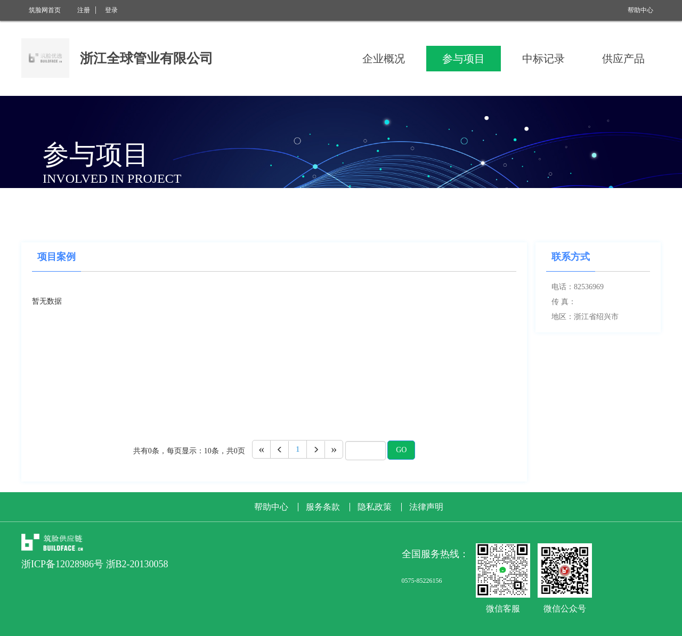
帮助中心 (640, 10)
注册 (83, 10)
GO (401, 450)
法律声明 (426, 507)
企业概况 (383, 58)
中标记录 (543, 58)
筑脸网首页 (45, 10)
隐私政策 (375, 507)
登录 (111, 10)
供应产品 (623, 58)
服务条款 (323, 507)
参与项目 (463, 58)
